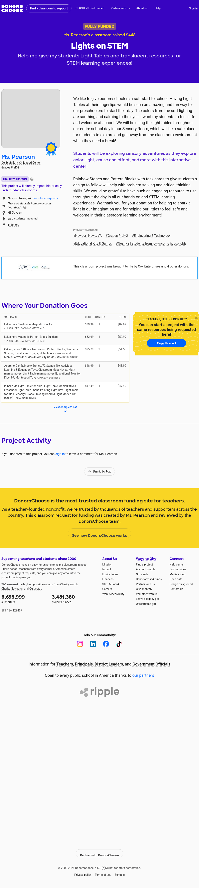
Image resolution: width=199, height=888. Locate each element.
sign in (60, 454)
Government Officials (152, 664)
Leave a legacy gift (147, 598)
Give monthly (144, 589)
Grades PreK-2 (118, 236)
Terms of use (103, 871)
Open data (176, 579)
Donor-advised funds (149, 579)
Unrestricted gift (146, 603)
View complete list (65, 409)
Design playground (181, 584)
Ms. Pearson (18, 157)
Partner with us (120, 8)
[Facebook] (106, 644)
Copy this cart (166, 343)
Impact (106, 569)
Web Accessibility (113, 594)
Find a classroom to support (49, 8)
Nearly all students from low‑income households (152, 243)
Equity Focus (110, 574)
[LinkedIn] (93, 644)
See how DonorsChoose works (99, 533)
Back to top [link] (100, 471)
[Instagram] (80, 644)
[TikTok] (119, 644)
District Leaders (109, 664)
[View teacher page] (30, 118)
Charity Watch (69, 584)
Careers (107, 589)
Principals (84, 664)
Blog (182, 574)
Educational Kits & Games (93, 243)
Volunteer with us (147, 594)
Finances (108, 579)
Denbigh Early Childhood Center (21, 162)
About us (142, 8)
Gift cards (142, 574)
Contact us (176, 589)
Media (173, 574)
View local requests (46, 198)
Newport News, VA (88, 236)
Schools (120, 871)
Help (158, 8)
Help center (177, 564)
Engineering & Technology (152, 236)
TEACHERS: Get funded (89, 8)
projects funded (74, 599)
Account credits (146, 569)
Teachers (64, 664)
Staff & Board (110, 584)
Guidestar (35, 588)
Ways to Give (146, 559)
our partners (143, 675)
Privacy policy (82, 871)
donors (13, 224)
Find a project (144, 564)
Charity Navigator (12, 588)
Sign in (193, 8)
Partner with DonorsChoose (99, 850)
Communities (178, 569)
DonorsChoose (12, 8)
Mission (107, 564)
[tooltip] (32, 178)
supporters (23, 599)
